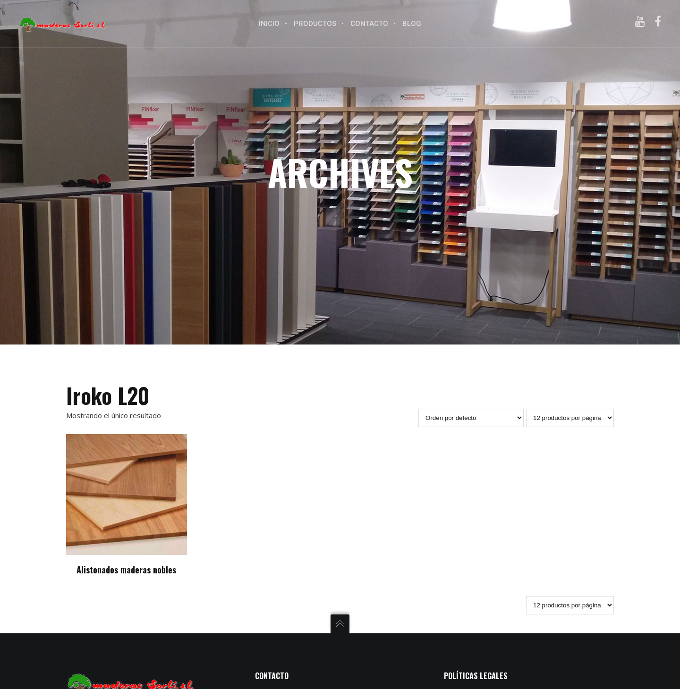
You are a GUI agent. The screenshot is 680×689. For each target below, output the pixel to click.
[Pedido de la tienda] (471, 418)
